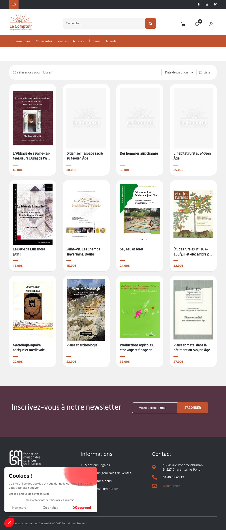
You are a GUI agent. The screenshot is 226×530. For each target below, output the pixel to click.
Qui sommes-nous (98, 481)
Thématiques (21, 47)
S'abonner (192, 408)
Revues (62, 47)
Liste (204, 72)
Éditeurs (94, 47)
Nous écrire (171, 486)
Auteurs (78, 47)
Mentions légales (97, 465)
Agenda (111, 47)
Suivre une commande (101, 489)
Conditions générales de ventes (108, 473)
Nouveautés (44, 47)
